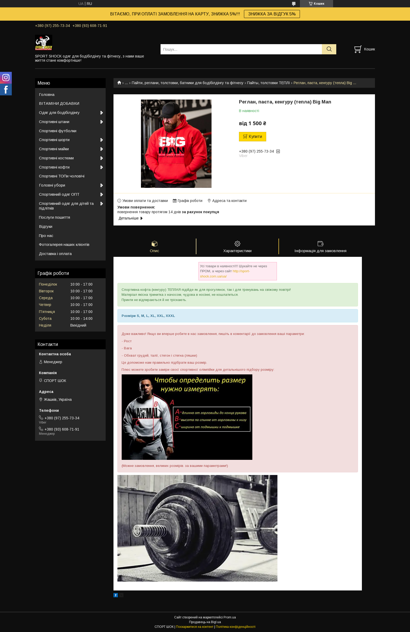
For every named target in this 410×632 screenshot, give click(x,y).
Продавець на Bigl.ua (205, 622)
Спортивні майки (54, 149)
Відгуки (45, 226)
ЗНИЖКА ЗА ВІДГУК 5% (272, 14)
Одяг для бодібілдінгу (59, 112)
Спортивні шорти (54, 139)
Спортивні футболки (57, 131)
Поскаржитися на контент (194, 627)
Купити (255, 136)
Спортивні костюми (56, 158)
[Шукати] (329, 49)
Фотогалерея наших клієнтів (64, 244)
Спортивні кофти (54, 167)
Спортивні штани (54, 121)
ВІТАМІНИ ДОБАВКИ (59, 103)
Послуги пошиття (54, 217)
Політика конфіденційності (235, 627)
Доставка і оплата (55, 253)
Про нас (46, 235)
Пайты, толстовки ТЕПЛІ (268, 83)
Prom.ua (230, 617)
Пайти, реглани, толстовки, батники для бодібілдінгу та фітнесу (187, 83)
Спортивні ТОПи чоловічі (61, 176)
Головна (46, 94)
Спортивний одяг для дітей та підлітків (66, 206)
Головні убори (52, 185)
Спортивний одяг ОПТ (59, 194)
